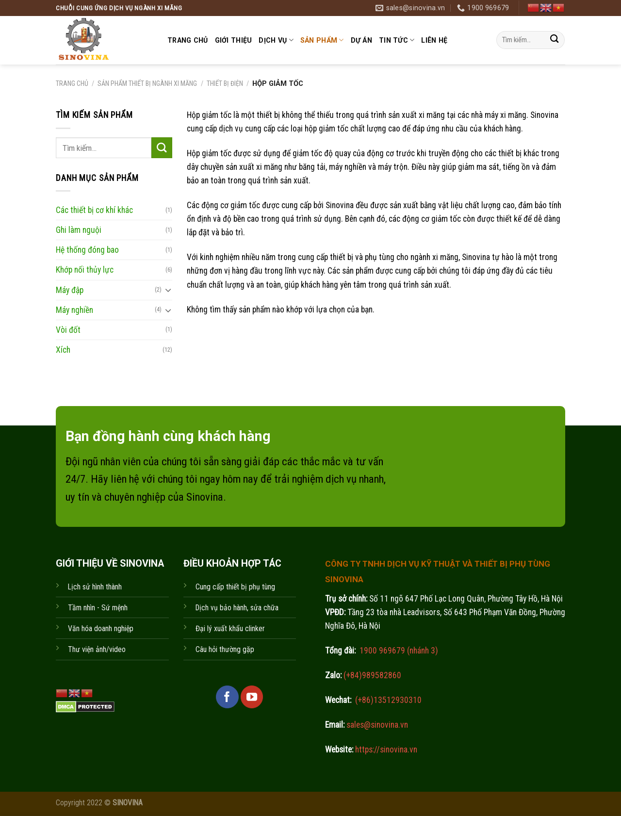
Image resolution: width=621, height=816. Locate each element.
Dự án (361, 40)
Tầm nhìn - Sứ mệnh (98, 607)
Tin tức (396, 40)
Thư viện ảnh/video (97, 649)
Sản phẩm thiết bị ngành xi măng (147, 83)
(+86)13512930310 (388, 700)
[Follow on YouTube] (252, 696)
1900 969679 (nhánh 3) (398, 650)
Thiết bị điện (225, 83)
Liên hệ (434, 40)
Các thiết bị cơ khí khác (94, 210)
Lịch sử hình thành (95, 586)
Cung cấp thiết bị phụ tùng (235, 586)
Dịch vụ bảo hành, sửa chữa (237, 607)
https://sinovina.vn (385, 749)
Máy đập (69, 289)
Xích (63, 350)
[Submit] (554, 40)
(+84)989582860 (371, 675)
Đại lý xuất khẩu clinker (230, 628)
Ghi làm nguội (78, 230)
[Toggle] (168, 289)
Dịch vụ (276, 40)
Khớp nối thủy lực (85, 270)
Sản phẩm (322, 40)
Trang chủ (187, 40)
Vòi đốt (68, 329)
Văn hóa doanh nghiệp (100, 628)
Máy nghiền (74, 309)
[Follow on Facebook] (227, 696)
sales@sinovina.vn (376, 725)
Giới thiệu (233, 40)
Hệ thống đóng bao (87, 250)
